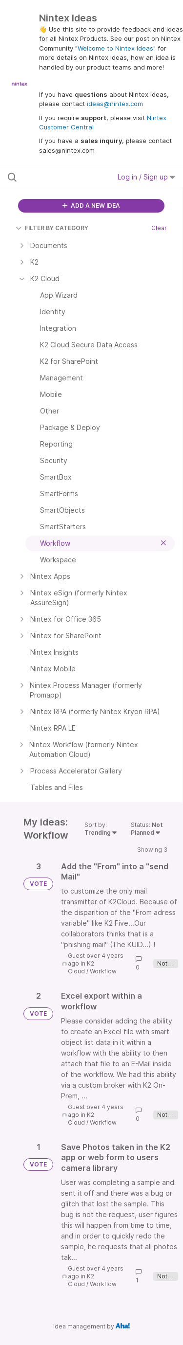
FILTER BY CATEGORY (52, 228)
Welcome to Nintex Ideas (115, 48)
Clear (159, 228)
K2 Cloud (81, 967)
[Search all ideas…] (58, 177)
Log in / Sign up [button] (146, 177)
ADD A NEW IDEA (91, 205)
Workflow (103, 971)
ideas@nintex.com (115, 104)
